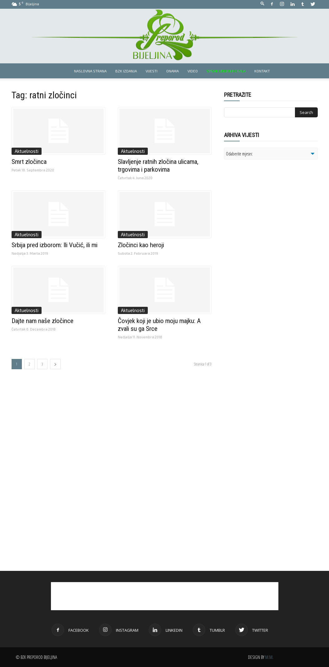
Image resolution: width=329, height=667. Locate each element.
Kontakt (262, 71)
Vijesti (151, 71)
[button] (262, 4)
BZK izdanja (126, 71)
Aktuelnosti (26, 151)
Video (192, 71)
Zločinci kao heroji (141, 245)
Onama (172, 71)
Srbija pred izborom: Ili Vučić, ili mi (54, 245)
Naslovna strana (90, 71)
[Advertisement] (272, 244)
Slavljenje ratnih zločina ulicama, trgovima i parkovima (158, 165)
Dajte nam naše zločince (42, 321)
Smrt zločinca (29, 161)
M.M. (269, 657)
